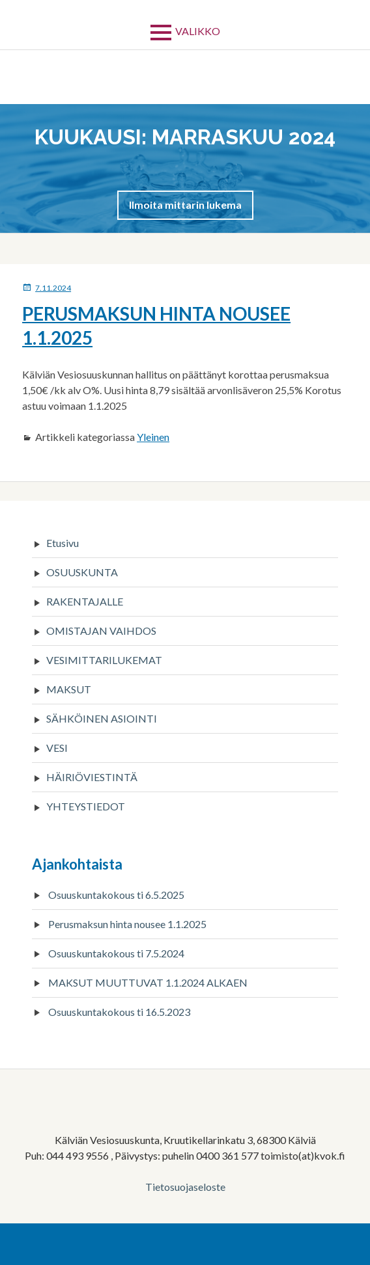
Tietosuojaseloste (185, 1186)
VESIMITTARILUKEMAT (104, 660)
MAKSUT (68, 689)
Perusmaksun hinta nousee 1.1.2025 (127, 924)
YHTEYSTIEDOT (85, 806)
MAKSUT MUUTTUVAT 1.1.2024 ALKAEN (148, 982)
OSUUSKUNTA (82, 572)
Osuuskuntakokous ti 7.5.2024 (116, 953)
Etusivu (62, 543)
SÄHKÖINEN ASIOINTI (101, 718)
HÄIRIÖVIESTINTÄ (91, 777)
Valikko (197, 31)
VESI (57, 747)
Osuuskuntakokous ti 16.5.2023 (119, 1011)
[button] (185, 204)
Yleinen (153, 437)
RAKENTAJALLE (84, 601)
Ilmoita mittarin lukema (185, 204)
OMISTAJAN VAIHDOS (101, 630)
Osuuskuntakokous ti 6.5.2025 (116, 894)
